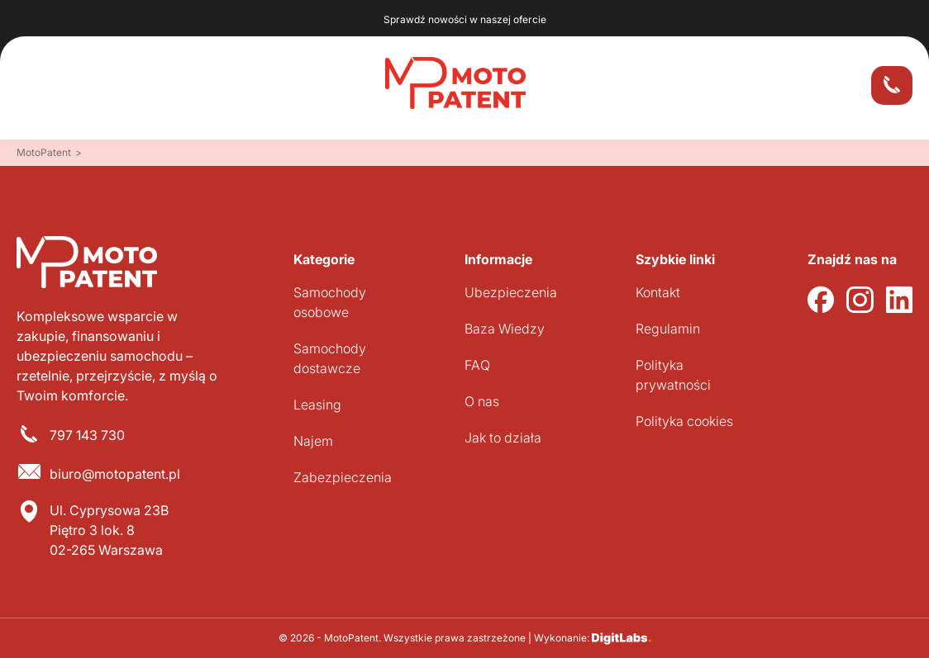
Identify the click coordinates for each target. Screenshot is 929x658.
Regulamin (668, 328)
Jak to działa (502, 437)
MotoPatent (44, 152)
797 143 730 (87, 435)
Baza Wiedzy (504, 328)
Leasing (317, 404)
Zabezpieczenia (342, 477)
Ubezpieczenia (510, 292)
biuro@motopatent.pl (115, 474)
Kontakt (658, 292)
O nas (481, 401)
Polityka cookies (684, 421)
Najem (313, 441)
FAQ (477, 365)
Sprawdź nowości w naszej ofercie (465, 19)
